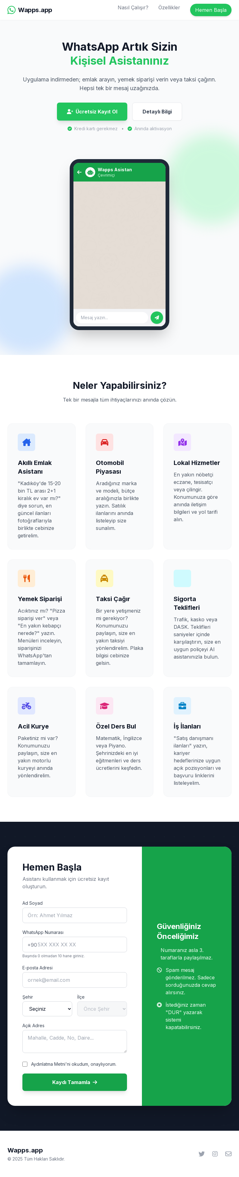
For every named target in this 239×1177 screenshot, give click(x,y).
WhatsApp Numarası (42, 932)
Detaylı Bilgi (157, 111)
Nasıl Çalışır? (133, 7)
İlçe (81, 997)
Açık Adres (33, 1025)
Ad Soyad (32, 903)
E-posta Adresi (37, 967)
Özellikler (169, 7)
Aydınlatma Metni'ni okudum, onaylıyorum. (73, 1064)
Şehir (27, 997)
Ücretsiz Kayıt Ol (92, 111)
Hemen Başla (211, 10)
